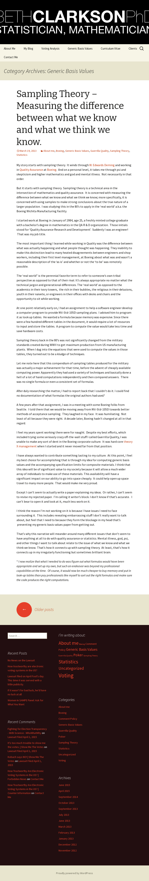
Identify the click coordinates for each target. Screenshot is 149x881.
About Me (9, 48)
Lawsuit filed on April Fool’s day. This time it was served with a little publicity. (26, 680)
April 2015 (64, 791)
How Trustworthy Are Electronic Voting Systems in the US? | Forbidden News (26, 775)
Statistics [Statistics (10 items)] (68, 661)
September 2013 (68, 809)
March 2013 (65, 826)
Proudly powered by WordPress (74, 873)
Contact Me (11, 57)
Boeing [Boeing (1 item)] (82, 644)
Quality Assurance (31, 170)
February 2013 (67, 832)
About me (49, 150)
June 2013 (64, 820)
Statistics (22, 155)
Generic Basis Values (80, 48)
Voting (62, 760)
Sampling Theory (119, 150)
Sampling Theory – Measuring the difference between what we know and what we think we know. (70, 118)
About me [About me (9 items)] (69, 643)
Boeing (60, 150)
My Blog (28, 48)
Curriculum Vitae (110, 48)
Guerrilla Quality (99, 150)
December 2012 (68, 844)
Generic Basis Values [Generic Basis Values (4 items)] (81, 649)
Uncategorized (67, 754)
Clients (133, 48)
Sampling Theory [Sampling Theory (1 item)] (90, 655)
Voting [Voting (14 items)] (66, 675)
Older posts (35, 609)
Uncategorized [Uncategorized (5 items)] (71, 668)
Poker (62, 736)
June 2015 (64, 785)
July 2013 (64, 814)
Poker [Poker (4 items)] (78, 655)
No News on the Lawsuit (21, 660)
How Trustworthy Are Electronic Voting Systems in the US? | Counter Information (26, 789)
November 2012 (68, 850)
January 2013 (66, 838)
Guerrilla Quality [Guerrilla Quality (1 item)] (66, 655)
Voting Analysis (50, 48)
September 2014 (68, 797)
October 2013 (66, 803)
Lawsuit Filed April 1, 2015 (22, 737)
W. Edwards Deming (102, 165)
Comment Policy (68, 718)
